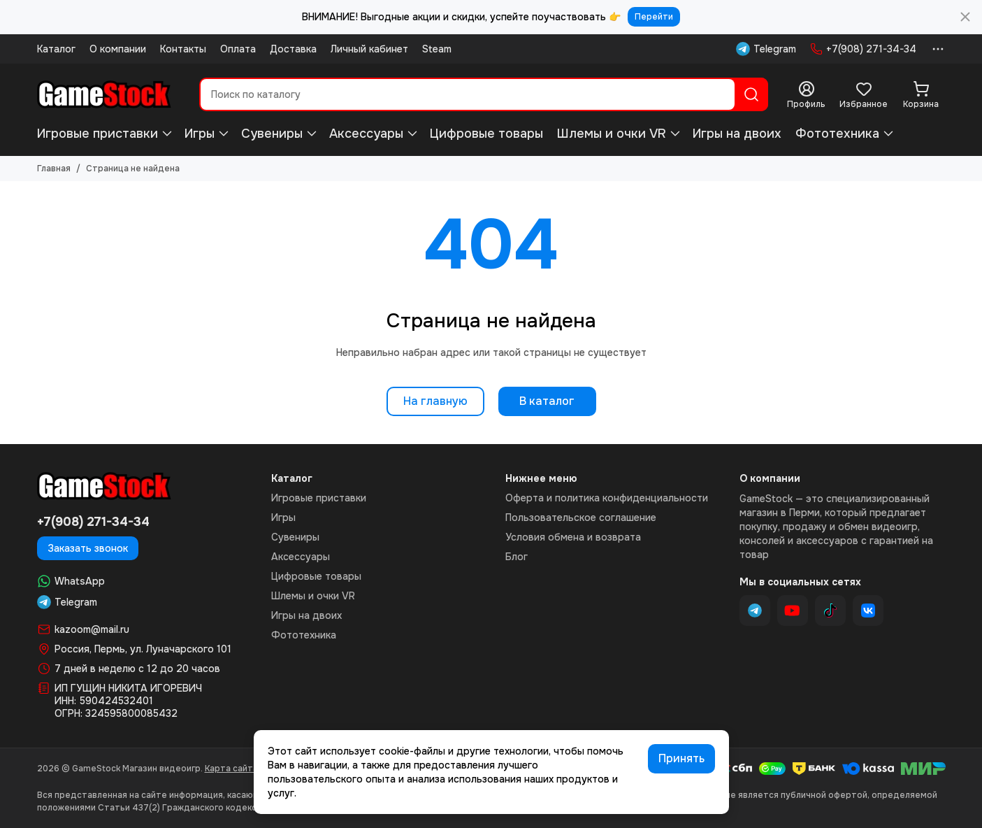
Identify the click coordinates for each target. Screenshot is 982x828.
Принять (681, 758)
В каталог (547, 401)
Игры (200, 133)
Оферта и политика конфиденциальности (606, 498)
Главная (54, 168)
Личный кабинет (369, 49)
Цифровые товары (486, 133)
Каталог (56, 49)
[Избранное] (863, 95)
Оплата (238, 49)
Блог (516, 556)
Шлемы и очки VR (611, 133)
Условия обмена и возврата (573, 537)
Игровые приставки (97, 133)
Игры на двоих (737, 133)
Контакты (183, 49)
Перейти (654, 16)
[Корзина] (921, 95)
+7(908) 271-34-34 (863, 49)
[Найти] (751, 94)
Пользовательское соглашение (580, 517)
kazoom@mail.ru (92, 629)
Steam (437, 49)
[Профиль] (806, 95)
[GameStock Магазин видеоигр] (104, 94)
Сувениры (272, 133)
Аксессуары (366, 133)
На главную (435, 401)
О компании (117, 49)
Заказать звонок (88, 548)
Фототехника (837, 133)
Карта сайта (231, 768)
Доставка (293, 49)
